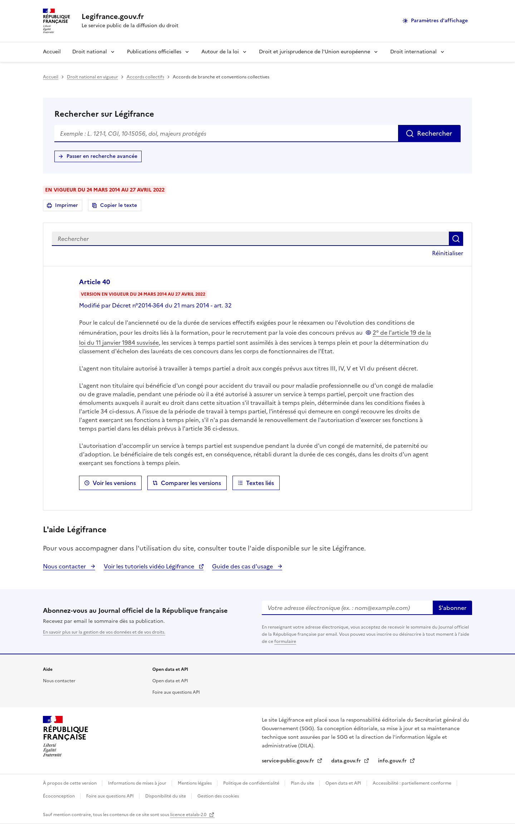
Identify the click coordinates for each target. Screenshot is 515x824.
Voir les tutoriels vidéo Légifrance (150, 566)
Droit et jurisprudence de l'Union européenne (314, 51)
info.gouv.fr (393, 761)
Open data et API (170, 681)
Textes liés (260, 483)
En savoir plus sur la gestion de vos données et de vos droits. (104, 632)
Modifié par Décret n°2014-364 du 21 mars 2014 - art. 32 (155, 305)
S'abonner (452, 608)
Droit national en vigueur (92, 77)
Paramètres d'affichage (439, 20)
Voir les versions (114, 483)
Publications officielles (154, 51)
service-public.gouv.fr (288, 761)
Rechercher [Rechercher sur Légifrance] (434, 133)
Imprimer (67, 206)
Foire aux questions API (176, 692)
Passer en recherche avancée (102, 156)
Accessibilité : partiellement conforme (412, 783)
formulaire (285, 641)
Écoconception (59, 796)
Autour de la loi (220, 51)
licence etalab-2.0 (188, 814)
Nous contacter (65, 566)
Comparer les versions (191, 483)
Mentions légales (195, 783)
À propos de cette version (70, 783)
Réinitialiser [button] (447, 253)
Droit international (413, 51)
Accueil (52, 51)
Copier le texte (118, 205)
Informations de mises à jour (137, 783)
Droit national (89, 51)
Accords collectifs (145, 77)
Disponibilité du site (166, 796)
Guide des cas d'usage (243, 566)
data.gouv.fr (346, 761)
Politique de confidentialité (251, 783)
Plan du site (303, 783)
